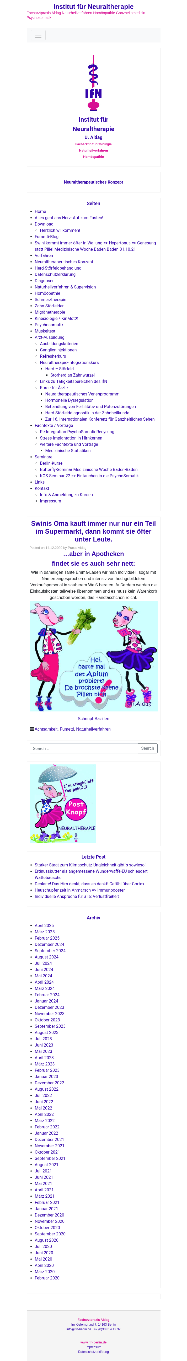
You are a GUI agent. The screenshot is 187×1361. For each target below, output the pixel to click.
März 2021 (45, 1196)
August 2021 (46, 1164)
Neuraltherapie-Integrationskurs (69, 362)
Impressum (50, 501)
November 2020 (50, 1221)
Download (44, 224)
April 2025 (44, 925)
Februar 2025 (47, 938)
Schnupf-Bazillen (93, 718)
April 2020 (44, 1265)
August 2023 (46, 1032)
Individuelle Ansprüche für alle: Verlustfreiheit (77, 896)
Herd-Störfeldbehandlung (58, 268)
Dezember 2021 (49, 1139)
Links (40, 482)
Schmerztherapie (50, 299)
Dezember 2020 (49, 1215)
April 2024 (44, 982)
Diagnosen (45, 280)
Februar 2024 (47, 994)
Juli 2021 (43, 1171)
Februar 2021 (47, 1202)
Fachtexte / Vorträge (54, 425)
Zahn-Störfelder (49, 305)
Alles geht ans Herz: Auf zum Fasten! (69, 217)
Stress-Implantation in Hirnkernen (71, 438)
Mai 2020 (43, 1259)
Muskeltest (45, 331)
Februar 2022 (47, 1126)
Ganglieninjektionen (58, 349)
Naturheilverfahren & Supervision (65, 287)
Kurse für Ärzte (54, 387)
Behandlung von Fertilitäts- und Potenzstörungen (90, 406)
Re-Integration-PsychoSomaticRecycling (77, 431)
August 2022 (46, 1089)
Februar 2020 (47, 1278)
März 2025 (45, 931)
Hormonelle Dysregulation (69, 400)
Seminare (43, 456)
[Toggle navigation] (38, 35)
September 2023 (50, 1026)
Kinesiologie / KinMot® (56, 318)
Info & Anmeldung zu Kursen (66, 494)
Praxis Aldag (77, 548)
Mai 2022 (43, 1108)
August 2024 (46, 957)
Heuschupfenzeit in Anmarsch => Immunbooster (80, 890)
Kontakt (42, 488)
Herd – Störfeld (59, 368)
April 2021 (44, 1189)
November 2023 (50, 1013)
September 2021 (50, 1158)
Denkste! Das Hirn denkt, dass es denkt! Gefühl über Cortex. (90, 883)
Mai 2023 (43, 1051)
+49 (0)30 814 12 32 (106, 1329)
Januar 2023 (46, 1076)
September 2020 (50, 1233)
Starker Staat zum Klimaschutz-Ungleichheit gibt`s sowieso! (90, 864)
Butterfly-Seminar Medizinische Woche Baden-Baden (89, 469)
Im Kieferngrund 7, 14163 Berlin (93, 1324)
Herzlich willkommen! (60, 230)
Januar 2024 (46, 1001)
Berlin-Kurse (51, 463)
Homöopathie (47, 293)
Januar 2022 (46, 1133)
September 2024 (50, 950)
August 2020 (46, 1240)
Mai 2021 (43, 1183)
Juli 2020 (43, 1246)
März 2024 (45, 988)
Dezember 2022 (49, 1082)
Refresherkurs (53, 356)
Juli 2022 (43, 1095)
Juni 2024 (44, 969)
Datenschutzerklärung (55, 274)
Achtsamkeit (46, 729)
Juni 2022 (44, 1101)
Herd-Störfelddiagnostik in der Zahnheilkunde (87, 412)
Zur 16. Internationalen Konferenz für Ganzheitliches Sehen (100, 419)
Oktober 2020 (47, 1227)
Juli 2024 (43, 963)
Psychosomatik (49, 324)
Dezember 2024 (49, 944)
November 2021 (50, 1145)
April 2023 (44, 1057)
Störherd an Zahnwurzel (73, 375)
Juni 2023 (44, 1045)
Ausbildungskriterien (59, 343)
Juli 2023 (43, 1038)
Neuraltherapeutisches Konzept (93, 182)
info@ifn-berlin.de (79, 1329)
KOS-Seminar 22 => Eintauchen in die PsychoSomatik (89, 475)
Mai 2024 (43, 975)
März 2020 (45, 1271)
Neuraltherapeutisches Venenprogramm (82, 394)
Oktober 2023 (47, 1019)
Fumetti (67, 729)
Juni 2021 (44, 1177)
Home (40, 211)
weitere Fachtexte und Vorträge (69, 444)
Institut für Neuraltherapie (94, 6)
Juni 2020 (44, 1252)
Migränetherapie (50, 312)
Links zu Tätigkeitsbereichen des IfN (73, 381)
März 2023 (45, 1064)
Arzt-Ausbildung (50, 337)
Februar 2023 (47, 1070)
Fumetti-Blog (47, 236)
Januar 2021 (46, 1208)
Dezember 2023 (49, 1007)
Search (147, 748)
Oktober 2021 (47, 1152)
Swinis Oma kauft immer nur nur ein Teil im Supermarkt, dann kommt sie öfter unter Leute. (93, 531)
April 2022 (44, 1114)
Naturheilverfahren (93, 729)
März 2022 (45, 1120)
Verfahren (44, 255)
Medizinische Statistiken (68, 450)
